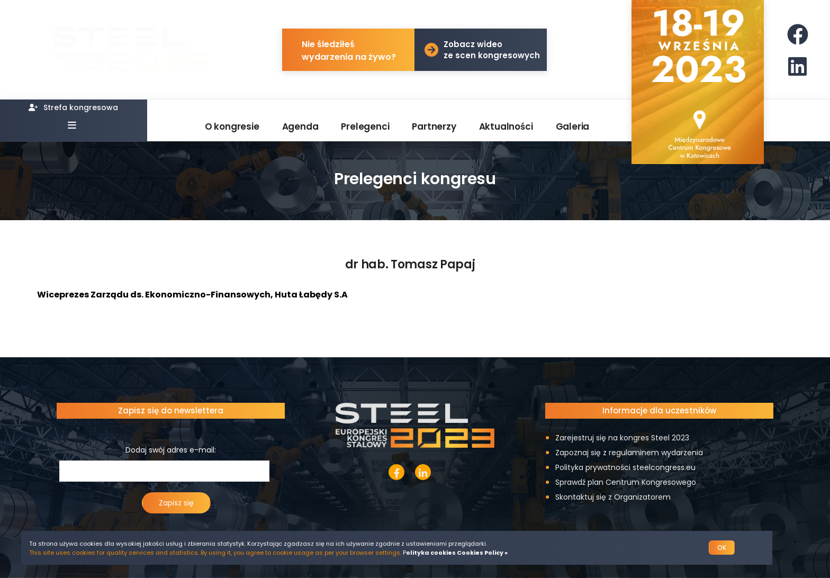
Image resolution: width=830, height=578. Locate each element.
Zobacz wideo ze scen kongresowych (492, 50)
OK (721, 547)
